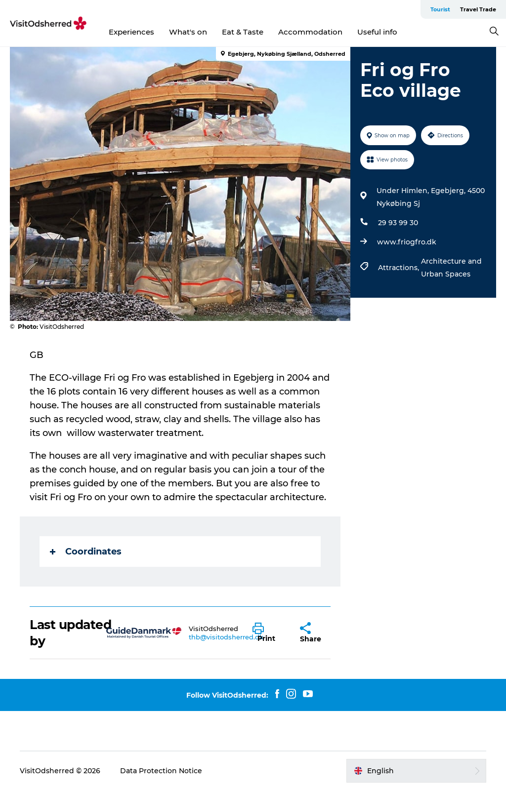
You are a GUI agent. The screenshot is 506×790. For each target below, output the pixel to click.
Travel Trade (478, 9)
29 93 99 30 (398, 222)
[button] (269, 633)
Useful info (377, 32)
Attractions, (399, 267)
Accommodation (310, 32)
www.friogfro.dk (406, 241)
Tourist (440, 9)
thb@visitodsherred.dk (226, 637)
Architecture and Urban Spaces (451, 267)
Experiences (131, 32)
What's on (188, 32)
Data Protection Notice (161, 770)
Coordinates (86, 551)
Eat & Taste (242, 32)
